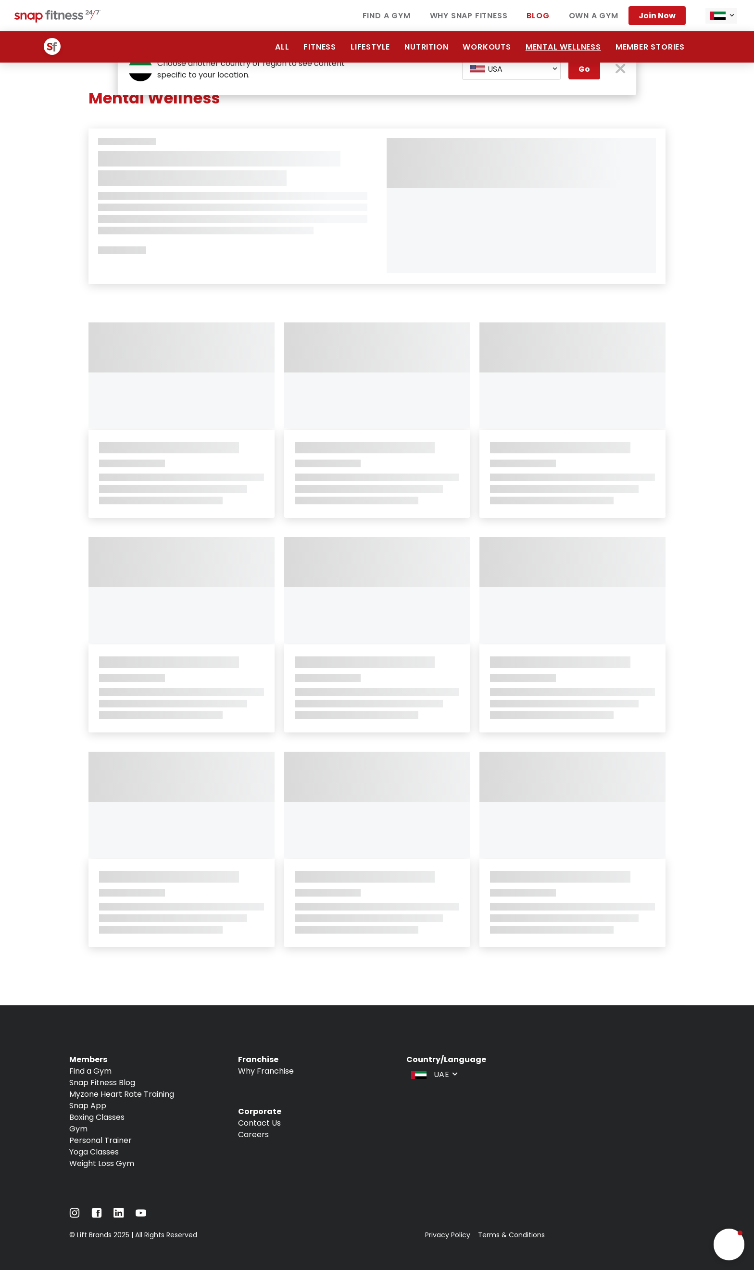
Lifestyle (370, 46)
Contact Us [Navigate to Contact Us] (259, 1123)
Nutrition (426, 46)
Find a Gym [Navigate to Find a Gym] (387, 15)
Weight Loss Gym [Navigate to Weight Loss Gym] (101, 1163)
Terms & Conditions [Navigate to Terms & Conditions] (511, 1235)
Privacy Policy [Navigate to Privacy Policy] (447, 1235)
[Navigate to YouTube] (141, 1215)
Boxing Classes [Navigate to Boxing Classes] (97, 1117)
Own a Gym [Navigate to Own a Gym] (593, 15)
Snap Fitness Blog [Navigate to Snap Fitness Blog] (102, 1082)
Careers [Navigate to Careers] (253, 1134)
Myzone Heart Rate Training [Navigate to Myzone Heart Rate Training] (121, 1094)
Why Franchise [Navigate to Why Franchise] (266, 1071)
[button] (729, 1244)
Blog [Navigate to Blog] (538, 15)
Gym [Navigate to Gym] (78, 1128)
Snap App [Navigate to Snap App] (87, 1105)
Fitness (319, 46)
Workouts (487, 46)
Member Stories (650, 46)
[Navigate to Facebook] (96, 1215)
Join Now (657, 15)
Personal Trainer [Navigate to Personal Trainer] (100, 1140)
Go (584, 69)
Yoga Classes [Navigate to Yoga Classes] (94, 1151)
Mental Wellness (563, 46)
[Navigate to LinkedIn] (118, 1214)
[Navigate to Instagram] (74, 1215)
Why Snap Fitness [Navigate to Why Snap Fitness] (469, 15)
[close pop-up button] (621, 69)
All (282, 46)
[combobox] (721, 16)
